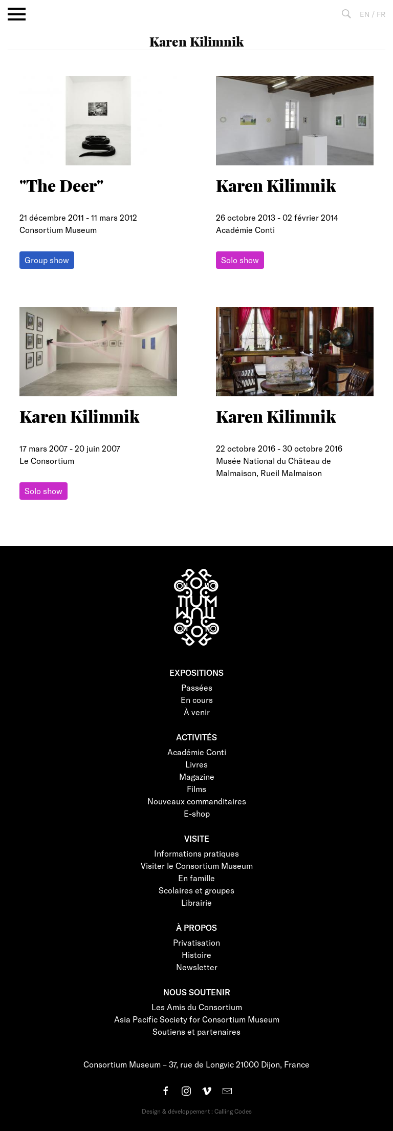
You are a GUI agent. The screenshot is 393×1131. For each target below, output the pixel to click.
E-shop (197, 813)
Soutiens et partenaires (196, 1031)
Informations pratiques (196, 853)
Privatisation (196, 942)
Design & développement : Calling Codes (197, 1111)
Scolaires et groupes (196, 890)
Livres (196, 764)
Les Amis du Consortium (196, 1007)
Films (196, 789)
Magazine (196, 776)
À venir (197, 712)
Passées (196, 687)
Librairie (196, 902)
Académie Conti (196, 752)
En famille (196, 878)
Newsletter (196, 967)
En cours (197, 700)
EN (364, 14)
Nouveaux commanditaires (196, 801)
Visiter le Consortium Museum (197, 865)
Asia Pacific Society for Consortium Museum (196, 1019)
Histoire (196, 954)
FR (381, 14)
